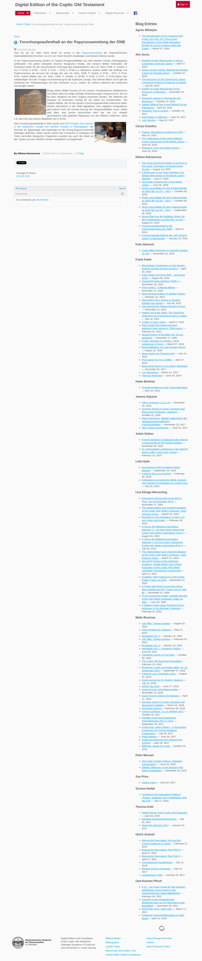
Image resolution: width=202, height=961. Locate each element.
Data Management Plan (159, 938)
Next (121, 188)
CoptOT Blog (113, 946)
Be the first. (43, 199)
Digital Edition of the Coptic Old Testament (59, 4)
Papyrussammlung (92, 52)
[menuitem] (183, 4)
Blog (27, 24)
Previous (22, 188)
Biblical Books (113, 938)
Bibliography (112, 942)
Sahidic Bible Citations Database (123, 954)
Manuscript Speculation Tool (121, 950)
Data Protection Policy (158, 946)
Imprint (150, 942)
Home (19, 24)
